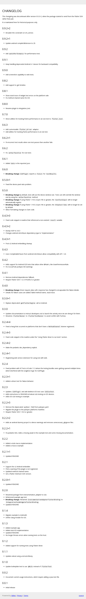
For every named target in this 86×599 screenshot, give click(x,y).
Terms (26, 596)
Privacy (19, 596)
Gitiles (13, 596)
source (81, 596)
